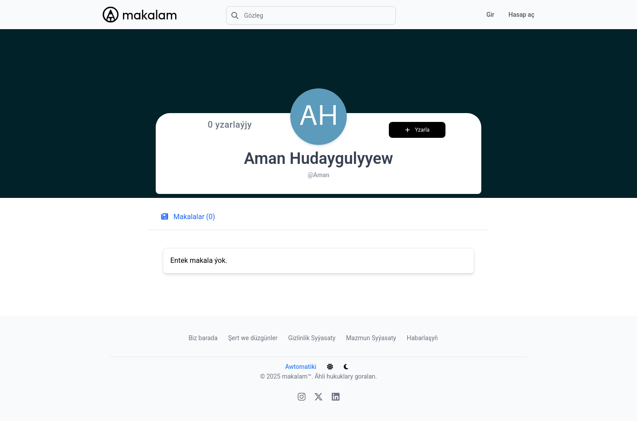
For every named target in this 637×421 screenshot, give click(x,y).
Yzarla (417, 130)
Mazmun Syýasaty (371, 337)
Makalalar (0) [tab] (188, 216)
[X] (318, 398)
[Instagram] (302, 398)
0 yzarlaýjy (229, 124)
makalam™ (296, 376)
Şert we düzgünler (253, 337)
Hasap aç (521, 14)
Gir (490, 14)
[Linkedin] (336, 398)
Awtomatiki (300, 366)
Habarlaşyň (422, 337)
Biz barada (203, 337)
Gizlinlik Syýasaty (311, 337)
